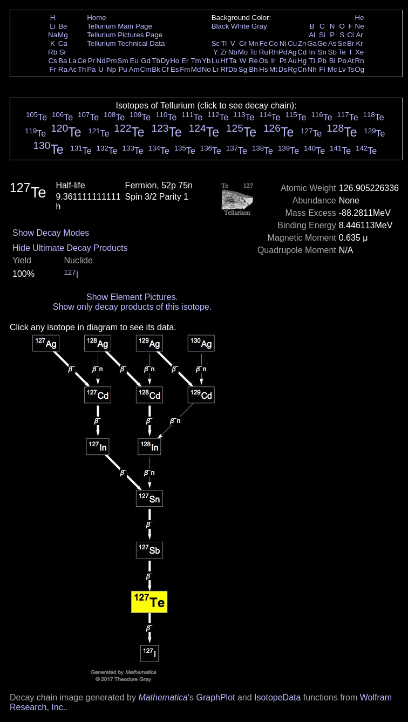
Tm (196, 61)
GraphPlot (215, 697)
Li (52, 26)
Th (82, 69)
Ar (359, 35)
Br (350, 43)
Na (52, 35)
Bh (253, 69)
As (332, 43)
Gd (146, 61)
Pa (91, 69)
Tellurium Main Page (119, 26)
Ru (263, 52)
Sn (322, 52)
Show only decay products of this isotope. (132, 306)
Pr (91, 61)
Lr (216, 69)
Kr (359, 43)
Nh (312, 69)
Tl (312, 61)
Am (134, 69)
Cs (52, 61)
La (73, 61)
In (312, 52)
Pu (122, 69)
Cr (243, 43)
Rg (292, 69)
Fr (52, 69)
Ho (174, 61)
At (350, 61)
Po (342, 61)
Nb (232, 52)
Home (96, 17)
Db (232, 69)
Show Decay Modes (50, 232)
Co (273, 43)
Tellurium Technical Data (126, 43)
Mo (243, 52)
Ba (62, 61)
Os (263, 61)
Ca (62, 43)
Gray (259, 26)
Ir (273, 61)
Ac (73, 69)
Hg (302, 61)
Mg (63, 35)
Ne (359, 26)
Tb (156, 61)
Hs (263, 69)
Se (342, 43)
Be (62, 26)
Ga (312, 43)
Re (253, 61)
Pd (282, 52)
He (359, 17)
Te (342, 52)
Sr (62, 52)
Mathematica (163, 697)
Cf (164, 69)
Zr (224, 52)
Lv (342, 69)
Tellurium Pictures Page (124, 35)
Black (220, 26)
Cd (302, 52)
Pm (111, 61)
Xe (359, 52)
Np (111, 69)
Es (175, 69)
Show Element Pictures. (132, 297)
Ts (350, 69)
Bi (332, 61)
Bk (156, 69)
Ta (232, 61)
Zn (302, 43)
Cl (350, 35)
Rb (52, 52)
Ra (62, 69)
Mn (253, 43)
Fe (263, 43)
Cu (292, 43)
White (240, 26)
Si (322, 35)
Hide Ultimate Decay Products (69, 248)
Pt (283, 61)
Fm (185, 69)
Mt (273, 69)
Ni (283, 43)
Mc (332, 69)
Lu (216, 61)
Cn (302, 69)
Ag (292, 52)
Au (292, 61)
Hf (223, 61)
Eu (134, 61)
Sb (332, 52)
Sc (216, 43)
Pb (322, 61)
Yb (206, 61)
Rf (223, 69)
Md (196, 69)
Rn (359, 61)
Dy (165, 61)
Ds (282, 69)
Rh (273, 52)
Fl (322, 69)
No (206, 69)
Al (312, 35)
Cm (146, 69)
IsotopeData (277, 697)
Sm (123, 61)
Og (359, 69)
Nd (101, 61)
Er (184, 61)
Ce (81, 61)
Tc (253, 52)
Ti (224, 43)
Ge (322, 43)
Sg (243, 69)
